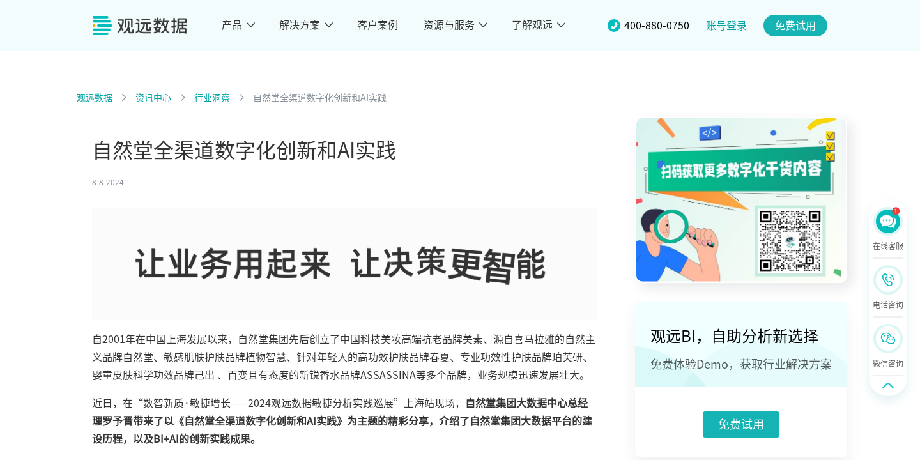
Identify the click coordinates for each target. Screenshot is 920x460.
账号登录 (726, 25)
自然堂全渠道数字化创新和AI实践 (320, 97)
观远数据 (94, 97)
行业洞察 (212, 97)
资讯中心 (153, 97)
